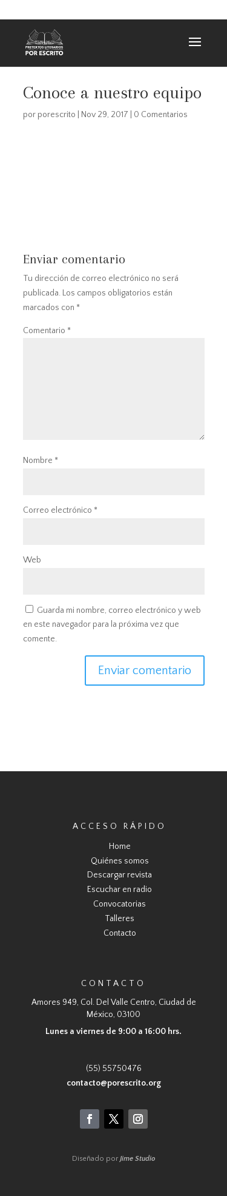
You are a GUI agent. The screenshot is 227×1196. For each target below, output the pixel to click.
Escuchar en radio (119, 889)
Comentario (47, 331)
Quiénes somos (120, 861)
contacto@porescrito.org (114, 1083)
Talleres (119, 919)
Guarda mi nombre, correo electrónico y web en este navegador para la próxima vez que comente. (112, 625)
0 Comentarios (161, 115)
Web (32, 560)
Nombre (40, 460)
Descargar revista (119, 875)
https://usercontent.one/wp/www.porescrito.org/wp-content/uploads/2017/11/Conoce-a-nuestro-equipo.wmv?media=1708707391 (113, 174)
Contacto (120, 933)
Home (120, 846)
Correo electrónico (60, 510)
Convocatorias (119, 904)
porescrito (57, 115)
